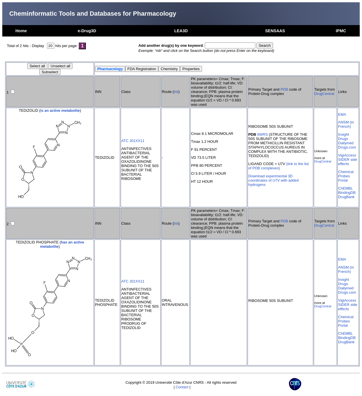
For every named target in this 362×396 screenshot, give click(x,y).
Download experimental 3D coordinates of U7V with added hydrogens (273, 180)
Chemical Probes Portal (345, 176)
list (176, 92)
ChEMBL (345, 188)
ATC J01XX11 (132, 141)
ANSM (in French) (346, 124)
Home (21, 31)
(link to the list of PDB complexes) (278, 166)
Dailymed (345, 143)
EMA (342, 114)
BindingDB (346, 192)
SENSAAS (275, 31)
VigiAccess (347, 155)
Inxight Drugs (343, 136)
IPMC (341, 31)
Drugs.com (347, 147)
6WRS (262, 134)
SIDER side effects (347, 161)
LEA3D (181, 31)
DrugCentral (324, 94)
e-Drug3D (87, 31)
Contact (182, 387)
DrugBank (346, 197)
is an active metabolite (60, 110)
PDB (284, 89)
